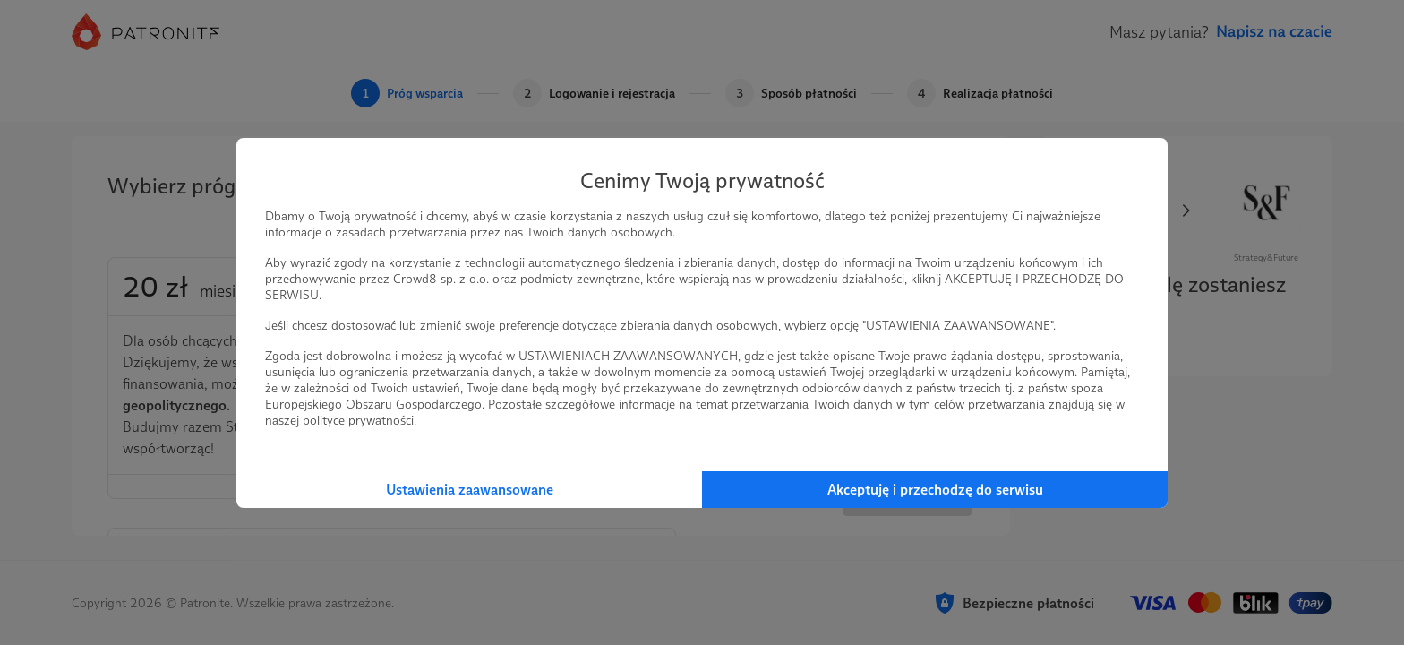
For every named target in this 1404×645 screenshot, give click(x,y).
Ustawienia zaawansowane (469, 489)
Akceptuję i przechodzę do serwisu (935, 489)
